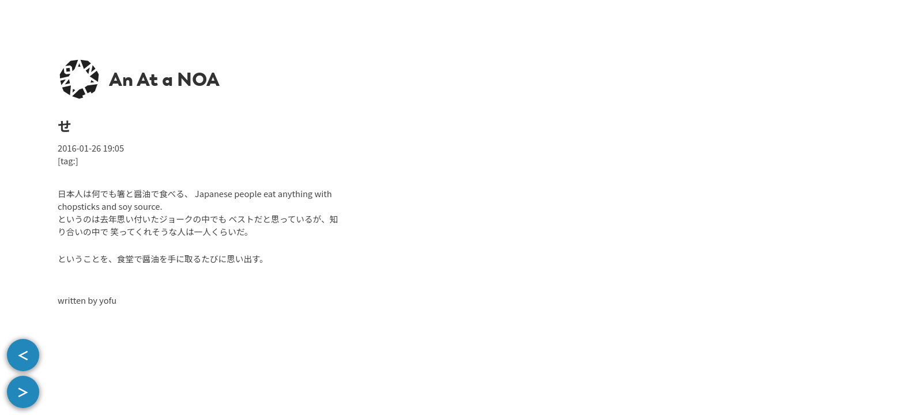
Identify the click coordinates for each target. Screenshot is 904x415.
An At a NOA (164, 79)
